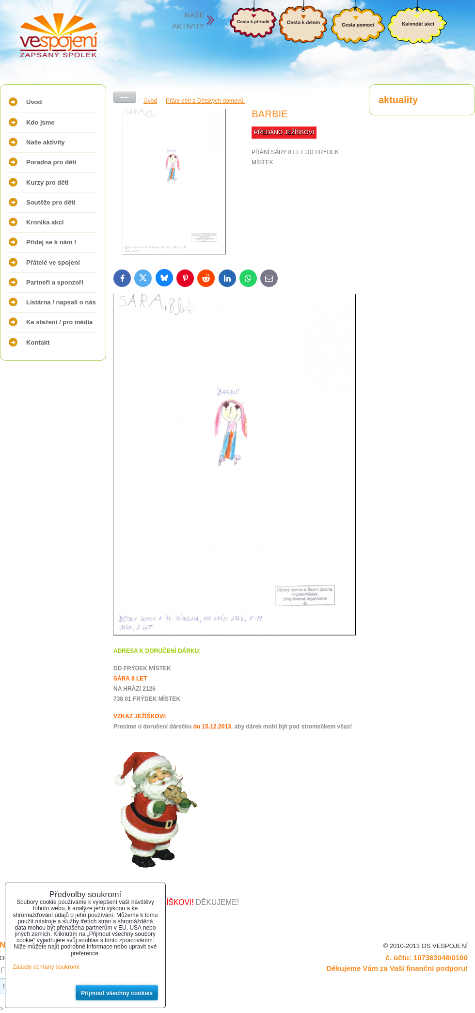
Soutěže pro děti (50, 202)
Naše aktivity (45, 142)
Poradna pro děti (51, 162)
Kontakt (37, 342)
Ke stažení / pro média (59, 322)
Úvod (34, 102)
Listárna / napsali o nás (61, 302)
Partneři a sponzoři (54, 282)
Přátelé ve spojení (53, 262)
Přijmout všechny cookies (117, 993)
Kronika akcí (44, 222)
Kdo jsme (40, 122)
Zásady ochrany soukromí (46, 967)
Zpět (124, 97)
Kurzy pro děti (47, 182)
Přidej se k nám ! (51, 242)
